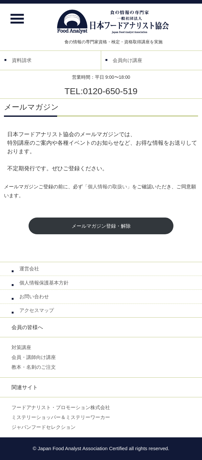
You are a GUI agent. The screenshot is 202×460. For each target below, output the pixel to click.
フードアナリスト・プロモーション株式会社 (60, 407)
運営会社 (29, 268)
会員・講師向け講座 (33, 357)
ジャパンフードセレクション (43, 427)
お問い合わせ (34, 296)
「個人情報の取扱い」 (107, 186)
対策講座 (21, 347)
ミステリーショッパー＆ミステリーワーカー (60, 417)
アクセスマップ (36, 310)
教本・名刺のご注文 (33, 367)
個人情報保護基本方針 (44, 282)
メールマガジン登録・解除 (101, 226)
